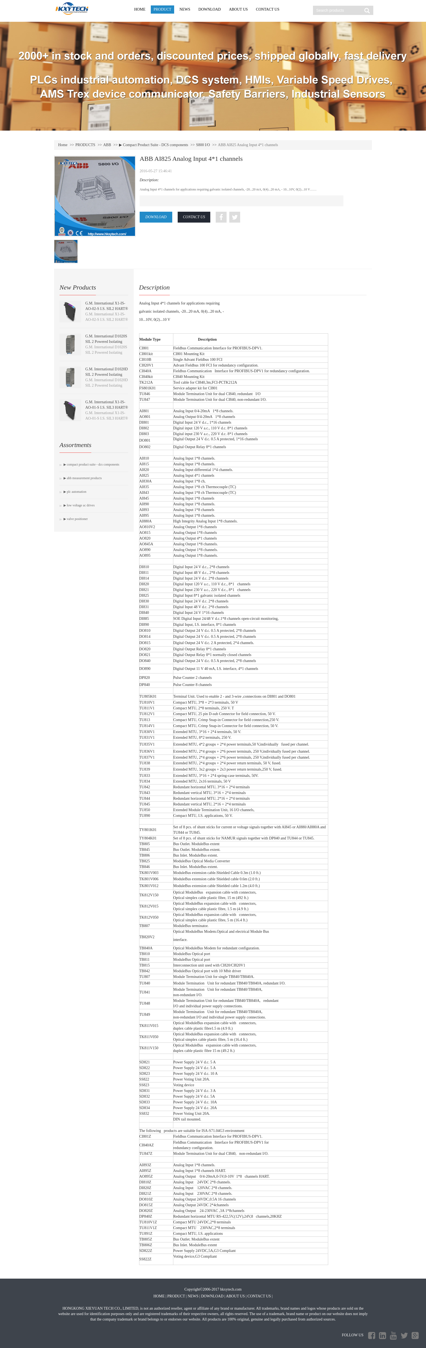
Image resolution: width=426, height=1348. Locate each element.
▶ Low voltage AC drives (79, 505)
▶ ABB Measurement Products (83, 478)
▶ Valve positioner (76, 519)
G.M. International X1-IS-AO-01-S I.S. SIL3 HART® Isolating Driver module (106, 407)
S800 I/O (203, 145)
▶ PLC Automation (75, 492)
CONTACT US (267, 9)
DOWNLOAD (209, 9)
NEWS (185, 9)
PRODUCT (162, 9)
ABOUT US (238, 9)
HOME (139, 9)
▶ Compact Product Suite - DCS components (153, 145)
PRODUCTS (85, 145)
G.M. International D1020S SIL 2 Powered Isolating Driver (106, 341)
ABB (107, 145)
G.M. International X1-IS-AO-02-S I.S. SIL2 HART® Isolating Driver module (106, 308)
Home (62, 145)
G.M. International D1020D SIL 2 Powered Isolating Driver (106, 374)
